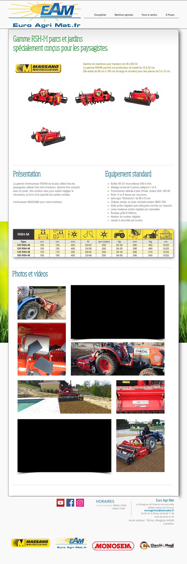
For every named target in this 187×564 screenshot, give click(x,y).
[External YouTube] (118, 312)
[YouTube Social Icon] (60, 503)
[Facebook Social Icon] (70, 503)
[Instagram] (80, 503)
